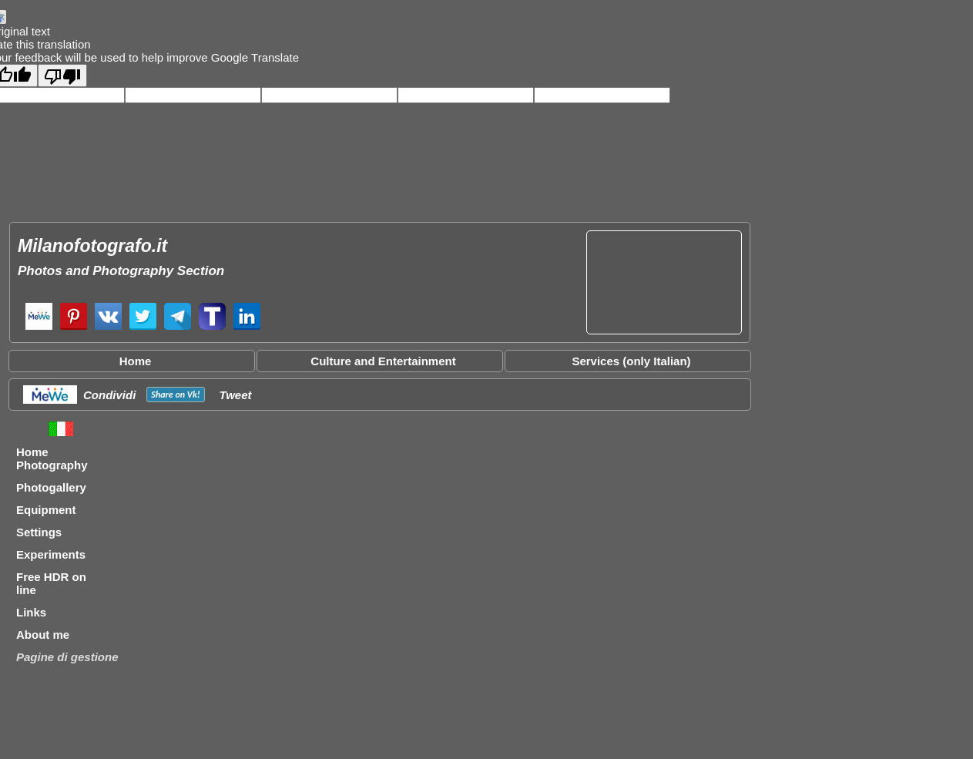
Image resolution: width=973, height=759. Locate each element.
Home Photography (52, 458)
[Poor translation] (62, 75)
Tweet (236, 394)
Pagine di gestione (67, 656)
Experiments (51, 554)
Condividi (109, 394)
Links (31, 612)
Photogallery (51, 487)
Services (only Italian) (631, 361)
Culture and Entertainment (382, 361)
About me (42, 634)
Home (135, 361)
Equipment (46, 509)
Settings (39, 532)
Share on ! (175, 394)
